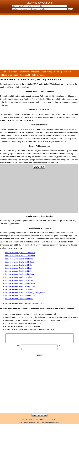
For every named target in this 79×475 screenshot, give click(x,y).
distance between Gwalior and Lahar (19, 271)
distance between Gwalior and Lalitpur (19, 274)
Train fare (67, 72)
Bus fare (57, 72)
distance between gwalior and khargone (20, 256)
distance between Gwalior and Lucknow (20, 283)
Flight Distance (37, 75)
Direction (35, 72)
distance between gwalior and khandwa (20, 253)
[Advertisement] (27, 42)
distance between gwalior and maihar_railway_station (25, 292)
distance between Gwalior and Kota (18, 265)
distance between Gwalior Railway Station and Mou (24, 303)
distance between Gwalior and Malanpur (20, 296)
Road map (46, 72)
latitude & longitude (9, 75)
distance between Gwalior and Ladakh (19, 268)
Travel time (24, 72)
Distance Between (9, 72)
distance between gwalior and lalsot (18, 277)
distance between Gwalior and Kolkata (19, 262)
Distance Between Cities (31, 424)
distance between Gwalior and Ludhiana (20, 286)
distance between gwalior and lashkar (19, 280)
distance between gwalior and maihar (19, 289)
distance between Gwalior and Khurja (19, 259)
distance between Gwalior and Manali (19, 299)
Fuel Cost (24, 75)
